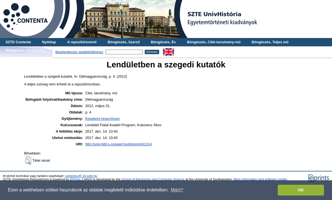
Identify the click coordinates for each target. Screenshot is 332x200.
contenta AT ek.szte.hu (81, 176)
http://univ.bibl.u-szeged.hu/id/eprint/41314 (118, 144)
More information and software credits (260, 179)
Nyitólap (49, 42)
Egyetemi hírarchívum (102, 119)
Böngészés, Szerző (124, 42)
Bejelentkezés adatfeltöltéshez (79, 52)
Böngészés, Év (163, 42)
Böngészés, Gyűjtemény (26, 50)
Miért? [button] (177, 190)
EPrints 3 (76, 179)
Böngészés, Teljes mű (270, 42)
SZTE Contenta (18, 42)
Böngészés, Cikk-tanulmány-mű (214, 42)
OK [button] (301, 190)
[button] (28, 160)
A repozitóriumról (81, 42)
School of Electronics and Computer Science (153, 179)
